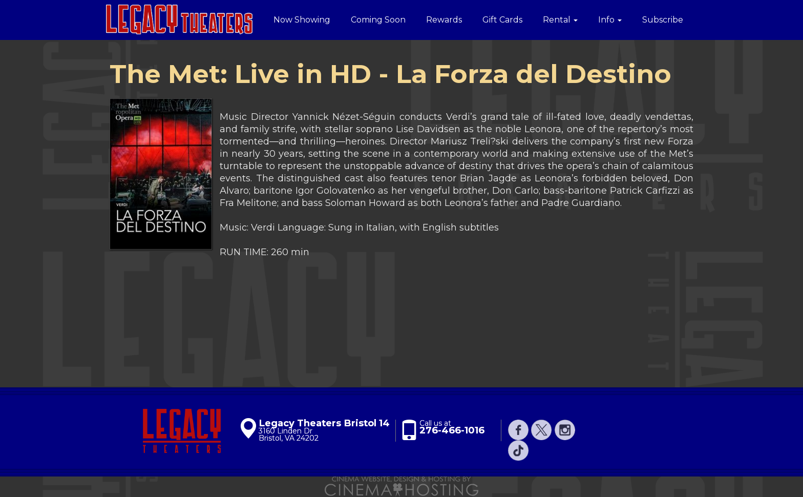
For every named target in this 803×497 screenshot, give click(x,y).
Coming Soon (378, 20)
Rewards (444, 20)
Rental (560, 20)
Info (610, 20)
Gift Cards (502, 20)
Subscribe (662, 20)
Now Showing (301, 20)
